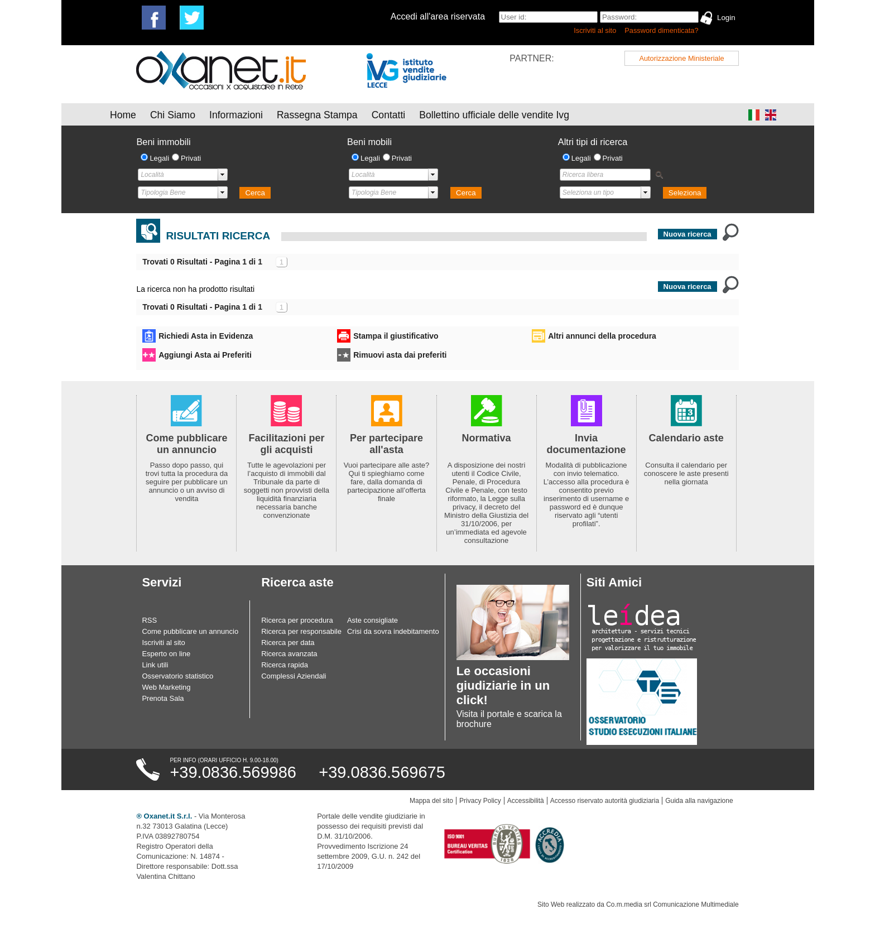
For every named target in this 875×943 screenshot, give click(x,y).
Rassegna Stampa (317, 115)
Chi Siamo (172, 115)
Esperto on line (166, 653)
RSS (149, 620)
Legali (159, 158)
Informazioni (236, 115)
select (223, 175)
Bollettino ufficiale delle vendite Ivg (494, 115)
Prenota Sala (163, 698)
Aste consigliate (372, 620)
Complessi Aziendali (293, 676)
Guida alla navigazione (699, 801)
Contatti (389, 115)
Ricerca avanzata (289, 653)
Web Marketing (166, 687)
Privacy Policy (480, 801)
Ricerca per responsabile (301, 631)
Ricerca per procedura (297, 620)
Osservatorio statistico (177, 676)
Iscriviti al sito (595, 30)
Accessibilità (525, 801)
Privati (191, 158)
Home (123, 115)
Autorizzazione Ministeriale (681, 58)
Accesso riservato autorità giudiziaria (604, 801)
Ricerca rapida (284, 665)
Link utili (155, 665)
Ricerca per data (287, 642)
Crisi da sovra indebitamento (393, 631)
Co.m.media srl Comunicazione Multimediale (672, 904)
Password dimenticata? (661, 30)
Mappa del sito (431, 801)
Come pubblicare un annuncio (190, 631)
